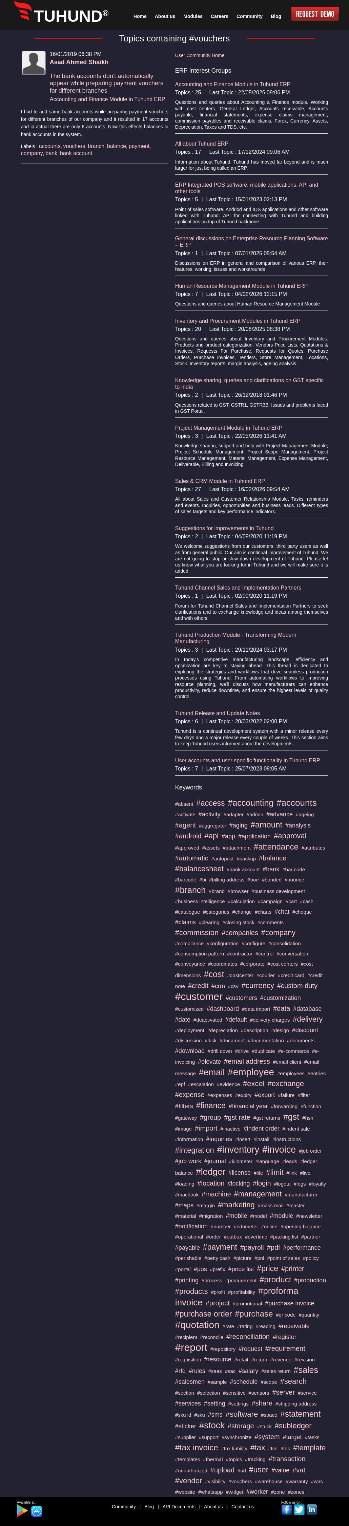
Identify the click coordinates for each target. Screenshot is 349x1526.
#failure (286, 1095)
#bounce (294, 879)
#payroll (252, 1247)
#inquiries (219, 1139)
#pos (200, 1269)
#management (258, 1194)
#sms (215, 1414)
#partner (310, 1237)
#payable (187, 1247)
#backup (246, 858)
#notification (191, 1226)
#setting (214, 1403)
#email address (247, 1061)
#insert (242, 1139)
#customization (280, 997)
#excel (254, 1083)
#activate (185, 814)
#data (281, 1008)
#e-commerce (293, 1051)
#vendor (188, 1480)
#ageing (305, 814)
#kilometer (240, 1161)
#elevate (209, 1061)
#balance (272, 858)
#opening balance (301, 1226)
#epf (180, 1084)
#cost (214, 974)
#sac (230, 1371)
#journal (215, 1161)
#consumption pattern (199, 953)
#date (182, 1019)
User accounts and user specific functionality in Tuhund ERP (247, 760)
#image (183, 1129)
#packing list (284, 1237)
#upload (222, 1470)
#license (239, 1172)
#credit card (291, 975)
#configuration (223, 943)
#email (212, 1072)
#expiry (243, 1095)
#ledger (210, 1172)
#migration (211, 1216)
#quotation (197, 1325)
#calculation (241, 901)
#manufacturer (301, 1194)
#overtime (256, 1237)
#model (258, 1216)
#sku (199, 1415)
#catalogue (187, 912)
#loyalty (317, 1184)
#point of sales (283, 1258)
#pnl (259, 1258)
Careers (219, 16)
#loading (184, 1184)
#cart (291, 901)
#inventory (238, 1149)
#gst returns (266, 1118)
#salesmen (190, 1381)
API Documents (179, 1506)
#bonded (272, 879)
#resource (217, 1359)
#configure (253, 943)
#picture (242, 1258)
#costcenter (240, 975)
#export (264, 1095)
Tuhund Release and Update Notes (217, 713)
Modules (193, 16)
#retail (241, 1359)
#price (267, 1268)
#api (212, 836)
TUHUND (71, 16)
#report (191, 1347)
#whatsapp (210, 1492)
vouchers (74, 146)
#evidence (228, 1084)
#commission (197, 932)
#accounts (296, 803)
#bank (271, 869)
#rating (245, 1326)
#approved (187, 848)
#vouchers (240, 1481)
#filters (184, 1106)
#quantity (309, 1315)
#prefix (217, 1269)
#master (295, 1205)
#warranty (297, 1481)
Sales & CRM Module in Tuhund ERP (220, 481)
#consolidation (284, 943)
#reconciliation (248, 1336)
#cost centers (283, 964)
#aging (238, 825)
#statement (300, 1413)
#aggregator (212, 826)
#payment (220, 1247)
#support (209, 1437)
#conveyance (190, 964)
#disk (211, 1040)
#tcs (273, 1448)
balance (116, 146)
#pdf (273, 1247)
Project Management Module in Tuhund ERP (229, 428)
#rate (228, 1326)
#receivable (294, 1326)
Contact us (242, 1506)
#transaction (287, 1459)
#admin (255, 814)
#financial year (248, 1106)
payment (139, 146)
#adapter (234, 814)
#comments (271, 922)
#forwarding (284, 1106)
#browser (238, 891)
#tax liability (234, 1448)
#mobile (236, 1215)
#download (190, 1050)
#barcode (186, 879)
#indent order (262, 1128)
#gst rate (237, 1117)
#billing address (226, 879)
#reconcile (211, 1337)
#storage (241, 1426)
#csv (233, 986)
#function (311, 1106)
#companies (240, 932)
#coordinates (222, 964)
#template (309, 1448)
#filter (303, 1095)
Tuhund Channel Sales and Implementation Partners (238, 588)
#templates (187, 1459)
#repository (222, 1349)
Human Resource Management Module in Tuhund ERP (241, 286)
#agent (185, 825)
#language (267, 1161)
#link (292, 1173)
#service (307, 1393)
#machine (216, 1194)
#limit (274, 1172)
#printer (292, 1268)
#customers (241, 997)
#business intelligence (200, 901)
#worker (257, 1491)
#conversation (292, 953)
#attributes (313, 848)
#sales (306, 1370)
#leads (289, 1161)
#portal (183, 1269)
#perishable (188, 1258)
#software (242, 1414)
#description (254, 1030)
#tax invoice (196, 1447)
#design (280, 1030)
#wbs (317, 1481)
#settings (238, 1404)
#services (188, 1403)
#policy (311, 1258)
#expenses (220, 1095)
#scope (269, 1382)
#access (210, 803)
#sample (217, 1382)
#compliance (189, 943)
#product (275, 1279)
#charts (263, 912)
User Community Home (199, 55)
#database (307, 1008)
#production (310, 1280)
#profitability (241, 1292)
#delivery (308, 1019)
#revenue (281, 1359)
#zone (278, 1492)
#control (264, 953)
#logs (300, 1184)
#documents (301, 1040)
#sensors (259, 1393)
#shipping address (296, 1404)
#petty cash (217, 1258)
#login (262, 1183)
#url (242, 1470)
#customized (189, 1009)
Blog (149, 1506)
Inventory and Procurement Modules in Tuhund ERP (238, 321)
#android (188, 836)
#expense (190, 1094)
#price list (241, 1269)
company (32, 153)
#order (213, 1237)
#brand (217, 891)
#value (280, 1470)
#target (292, 1437)
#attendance (276, 846)
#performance (302, 1247)
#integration (194, 1150)
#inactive (231, 1129)
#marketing (236, 1205)
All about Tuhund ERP (201, 144)
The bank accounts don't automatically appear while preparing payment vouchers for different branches (106, 83)
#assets (211, 848)
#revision (304, 1359)
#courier (265, 975)
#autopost (222, 858)
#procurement (241, 1280)
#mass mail (271, 1205)
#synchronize (236, 1437)
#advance (279, 814)
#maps (184, 1205)
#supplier (185, 1437)
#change (242, 912)
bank (52, 153)
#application (254, 836)
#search (293, 1381)
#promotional (247, 1303)
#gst (291, 1116)
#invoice (279, 1149)
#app (228, 836)
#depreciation (222, 1030)
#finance (211, 1105)
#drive (242, 1051)
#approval (290, 836)
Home (140, 16)
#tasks (312, 1437)
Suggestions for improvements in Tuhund (224, 528)
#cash (306, 901)
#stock (212, 1425)
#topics (234, 1459)
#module (281, 1215)
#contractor (239, 953)
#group (210, 1117)
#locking (238, 1183)
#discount (305, 1030)
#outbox (233, 1237)
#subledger (293, 1425)
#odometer (246, 1226)
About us (213, 1506)
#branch (190, 890)
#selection (208, 1393)
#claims (185, 922)
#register (284, 1337)
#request (250, 1348)
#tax (257, 1447)
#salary (248, 1370)
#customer (199, 996)
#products (191, 1291)
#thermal (213, 1459)
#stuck (264, 1426)
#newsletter (309, 1216)
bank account (76, 153)
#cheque (302, 912)
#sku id (183, 1415)
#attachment (237, 848)
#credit (198, 985)
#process (212, 1280)
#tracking (255, 1459)
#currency (258, 985)
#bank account (243, 869)
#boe (253, 879)
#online (269, 1226)
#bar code (293, 869)
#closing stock (238, 922)
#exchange (286, 1083)
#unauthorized (191, 1470)
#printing (187, 1280)
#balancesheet (199, 868)
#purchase (254, 1313)
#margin (206, 1205)
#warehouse (269, 1481)
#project (218, 1303)
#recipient (186, 1337)
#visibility (215, 1481)
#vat (298, 1470)
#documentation (266, 1040)
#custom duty (297, 985)
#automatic (191, 858)
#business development (278, 891)
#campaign (270, 901)
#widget (234, 1492)
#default (236, 1019)
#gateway (186, 1118)
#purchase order (203, 1313)
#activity (210, 814)
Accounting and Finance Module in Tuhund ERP (107, 99)
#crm (218, 986)
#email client (287, 1062)
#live (305, 1173)
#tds (285, 1448)
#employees (291, 1073)
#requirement (285, 1348)
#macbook (187, 1194)
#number (221, 1226)
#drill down (220, 1051)
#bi (202, 879)
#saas (215, 1371)
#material (185, 1216)
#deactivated (207, 1020)
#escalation (201, 1084)
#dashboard (223, 1008)
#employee (251, 1072)
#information (189, 1139)
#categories (216, 912)
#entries (317, 1073)
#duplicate (263, 1051)
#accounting (250, 802)
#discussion (188, 1040)
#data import (256, 1009)
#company (278, 932)
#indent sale (296, 1129)
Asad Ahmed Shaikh (79, 62)
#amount (266, 824)
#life (258, 1173)
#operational (189, 1237)
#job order (310, 1151)
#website (185, 1492)
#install (261, 1139)
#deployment (189, 1030)
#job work (188, 1161)
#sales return (276, 1371)
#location (210, 1183)
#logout (282, 1184)
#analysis (298, 825)
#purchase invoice (289, 1303)
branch (96, 146)
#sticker (185, 1426)
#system (267, 1436)
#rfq (180, 1370)
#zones (296, 1492)
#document (232, 1040)
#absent (184, 804)
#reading (265, 1326)
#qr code (285, 1315)
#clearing (209, 922)
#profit (218, 1292)
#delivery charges (270, 1020)
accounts (50, 146)
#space (269, 1415)
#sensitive (234, 1393)
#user (259, 1469)
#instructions (286, 1139)
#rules (197, 1370)
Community (124, 1506)
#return (259, 1359)
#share (262, 1403)
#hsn (307, 1118)
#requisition (188, 1359)
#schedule (244, 1381)
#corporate (252, 964)
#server (283, 1392)
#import (206, 1128)
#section (184, 1393)
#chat (281, 911)
